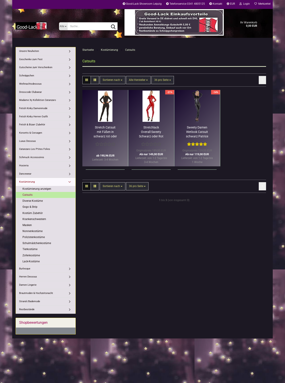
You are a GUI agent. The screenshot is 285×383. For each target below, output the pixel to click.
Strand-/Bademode (29, 301)
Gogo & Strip (29, 206)
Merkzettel (262, 3)
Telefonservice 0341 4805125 (185, 3)
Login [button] (244, 3)
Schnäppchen (26, 75)
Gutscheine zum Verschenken (35, 67)
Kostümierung (27, 181)
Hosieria (23, 165)
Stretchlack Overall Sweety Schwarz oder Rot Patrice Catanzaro (151, 132)
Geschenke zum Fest (31, 59)
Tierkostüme (29, 249)
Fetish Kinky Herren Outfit (33, 116)
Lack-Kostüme (31, 261)
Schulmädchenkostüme (36, 243)
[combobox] (112, 80)
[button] (230, 4)
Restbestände (27, 309)
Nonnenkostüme (32, 231)
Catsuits (27, 194)
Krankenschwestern (34, 219)
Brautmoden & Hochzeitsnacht (36, 293)
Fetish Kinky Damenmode (33, 108)
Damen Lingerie (28, 284)
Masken (27, 225)
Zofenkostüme (31, 255)
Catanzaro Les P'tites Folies (34, 149)
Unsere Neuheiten (29, 51)
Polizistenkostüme (33, 237)
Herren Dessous (28, 276)
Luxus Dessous (27, 141)
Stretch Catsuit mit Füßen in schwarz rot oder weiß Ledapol (105, 132)
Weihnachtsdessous (30, 83)
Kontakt (215, 3)
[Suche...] (63, 26)
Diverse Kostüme (32, 200)
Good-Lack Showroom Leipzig (142, 3)
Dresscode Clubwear (30, 92)
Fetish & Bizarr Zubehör (32, 124)
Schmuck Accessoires (31, 157)
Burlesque (24, 268)
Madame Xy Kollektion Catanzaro (37, 100)
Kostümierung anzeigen (36, 188)
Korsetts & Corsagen (30, 132)
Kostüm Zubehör (32, 213)
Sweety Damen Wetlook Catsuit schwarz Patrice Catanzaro (197, 132)
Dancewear (25, 173)
